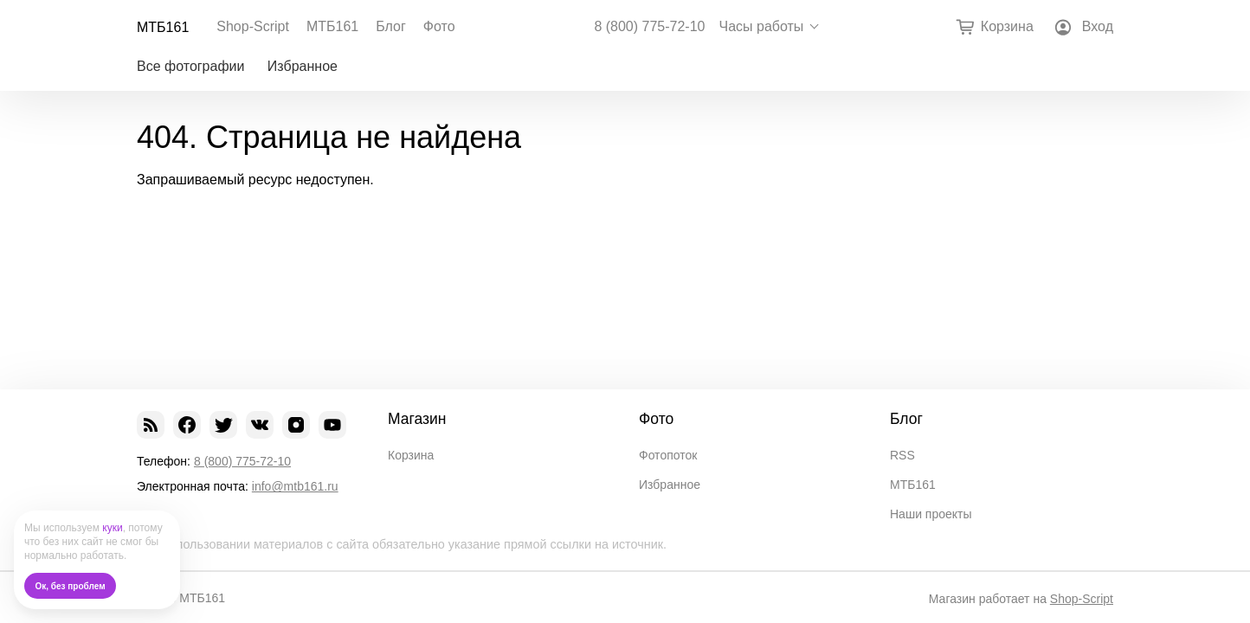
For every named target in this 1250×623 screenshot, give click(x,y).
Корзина (411, 455)
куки (112, 528)
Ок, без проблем (70, 586)
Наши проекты (931, 514)
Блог (391, 26)
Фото (439, 26)
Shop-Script (252, 26)
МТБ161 (163, 27)
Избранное (302, 66)
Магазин (417, 419)
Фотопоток (668, 455)
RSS (902, 455)
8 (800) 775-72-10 (649, 27)
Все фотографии (190, 66)
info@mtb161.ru (295, 486)
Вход (1097, 26)
